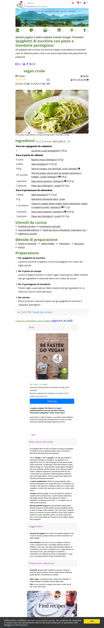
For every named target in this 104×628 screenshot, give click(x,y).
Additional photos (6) (38, 396)
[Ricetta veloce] (20, 79)
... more (32, 435)
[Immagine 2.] (55, 122)
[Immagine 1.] (49, 122)
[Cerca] (48, 3)
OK (91, 621)
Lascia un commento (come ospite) (33, 321)
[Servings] (41, 141)
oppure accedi (62, 320)
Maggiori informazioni (15, 624)
